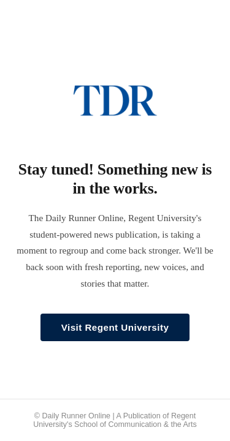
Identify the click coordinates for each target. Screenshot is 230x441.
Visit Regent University (115, 327)
